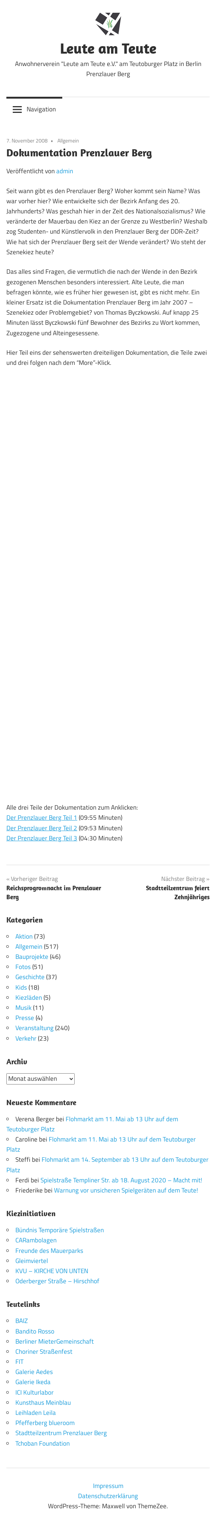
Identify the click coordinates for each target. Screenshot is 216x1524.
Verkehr (25, 1038)
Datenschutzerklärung (108, 1496)
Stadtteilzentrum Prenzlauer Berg (61, 1433)
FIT (19, 1361)
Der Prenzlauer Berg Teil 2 (41, 828)
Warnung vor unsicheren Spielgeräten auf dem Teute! (126, 1190)
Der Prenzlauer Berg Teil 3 (41, 838)
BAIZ (21, 1321)
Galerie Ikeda (33, 1382)
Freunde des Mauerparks (49, 1251)
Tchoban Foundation (42, 1443)
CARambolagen (36, 1240)
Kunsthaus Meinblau (43, 1402)
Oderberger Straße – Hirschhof (57, 1281)
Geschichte (30, 977)
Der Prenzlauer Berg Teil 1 (41, 817)
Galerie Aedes (34, 1372)
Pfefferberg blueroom (45, 1423)
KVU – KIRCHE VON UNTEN (51, 1271)
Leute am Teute (108, 48)
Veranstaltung (34, 1028)
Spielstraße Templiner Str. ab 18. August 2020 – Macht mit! (121, 1180)
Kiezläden (28, 997)
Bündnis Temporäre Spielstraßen (59, 1230)
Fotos (23, 967)
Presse (24, 1018)
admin (64, 171)
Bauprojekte (31, 957)
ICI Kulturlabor (34, 1392)
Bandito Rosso (34, 1331)
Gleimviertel (31, 1261)
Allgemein (68, 140)
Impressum (108, 1486)
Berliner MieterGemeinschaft (54, 1341)
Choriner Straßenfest (43, 1351)
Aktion (24, 936)
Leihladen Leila (35, 1413)
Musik (23, 1007)
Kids (21, 987)
